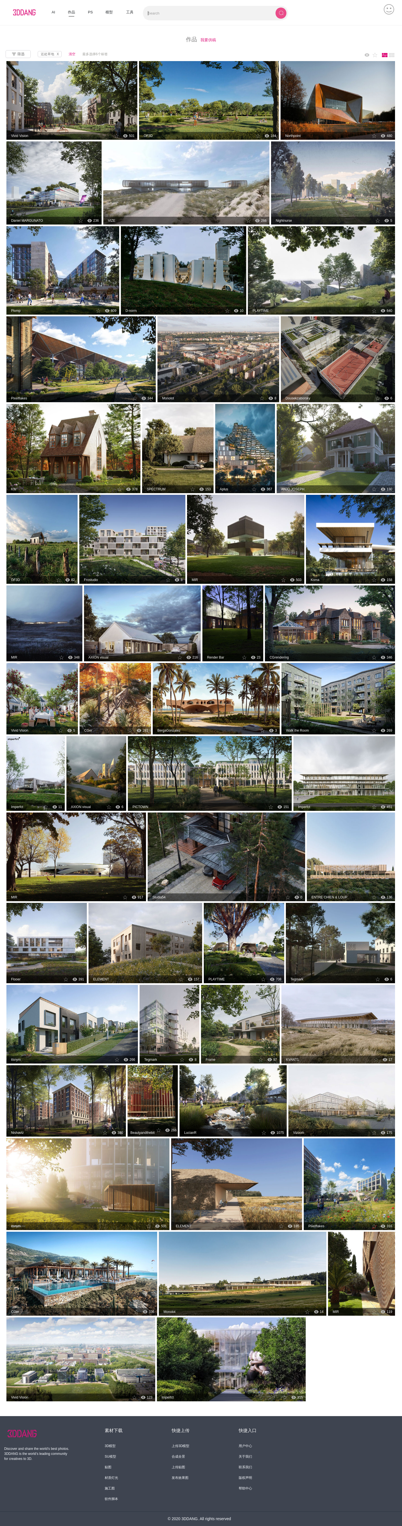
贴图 (108, 1467)
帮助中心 (245, 1488)
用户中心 (245, 1446)
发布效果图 (180, 1478)
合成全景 (178, 1457)
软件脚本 (111, 1499)
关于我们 (245, 1457)
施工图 (110, 1488)
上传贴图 (178, 1467)
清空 (72, 54)
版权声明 (245, 1478)
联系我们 (245, 1467)
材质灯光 (111, 1478)
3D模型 (110, 1446)
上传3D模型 (180, 1446)
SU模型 (110, 1457)
